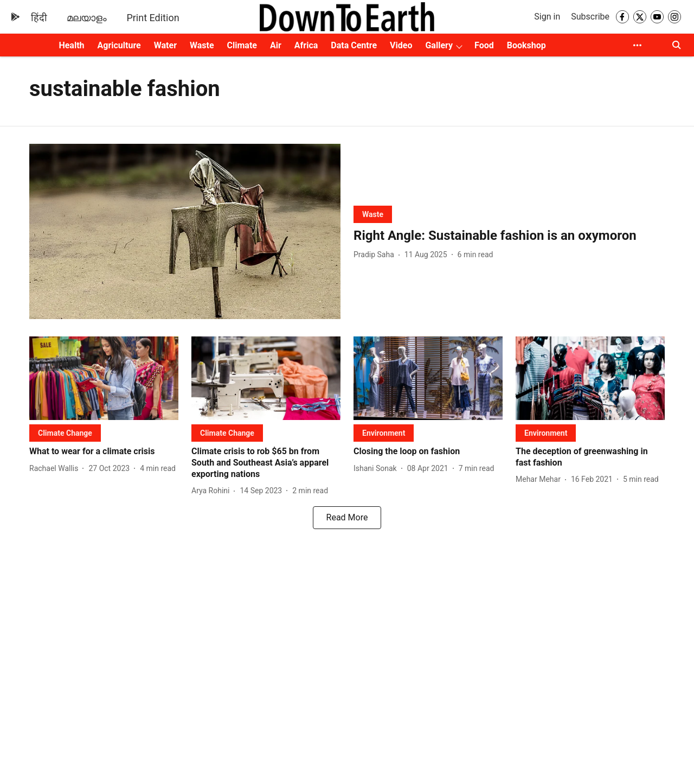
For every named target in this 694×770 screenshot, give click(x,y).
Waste (202, 45)
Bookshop (526, 45)
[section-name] (373, 214)
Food (484, 45)
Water (165, 45)
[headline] (509, 235)
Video (401, 45)
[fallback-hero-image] (184, 231)
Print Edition (152, 17)
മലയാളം (87, 17)
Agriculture (119, 45)
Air (275, 45)
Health (71, 45)
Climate (242, 45)
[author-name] (376, 254)
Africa (306, 45)
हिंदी (39, 17)
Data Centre (354, 45)
